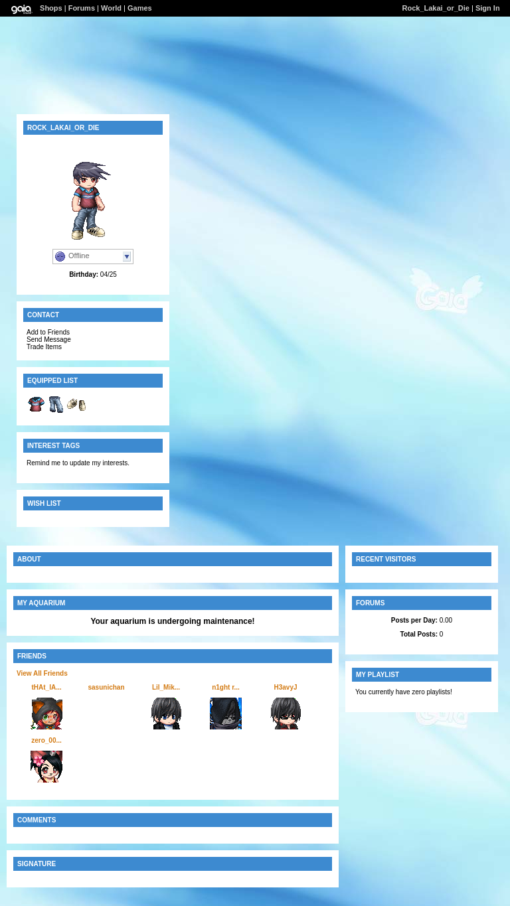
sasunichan (106, 687)
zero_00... (46, 740)
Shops (51, 8)
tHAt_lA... (47, 687)
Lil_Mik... (166, 687)
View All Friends (42, 673)
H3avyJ (285, 687)
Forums (81, 8)
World (111, 8)
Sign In (487, 8)
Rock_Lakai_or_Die (435, 8)
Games (140, 8)
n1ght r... (226, 687)
